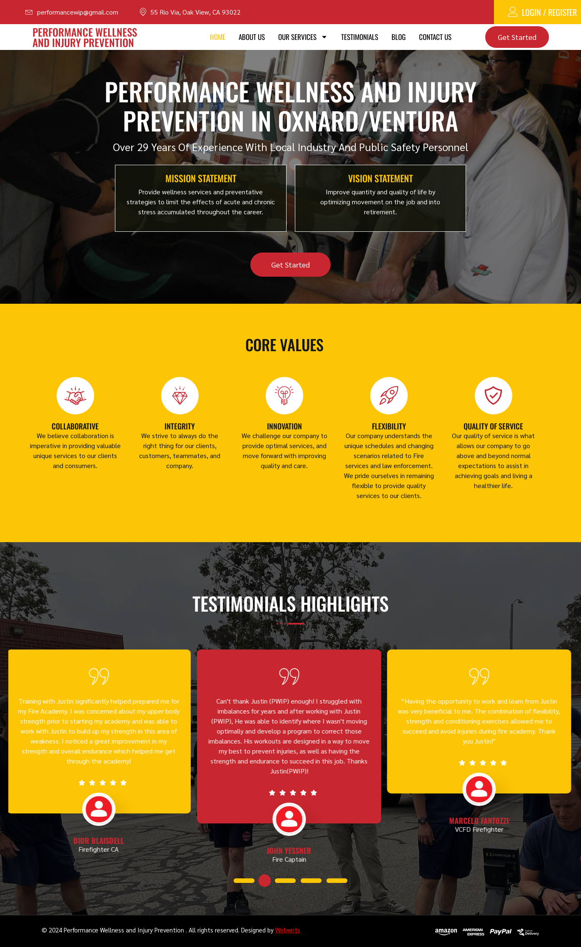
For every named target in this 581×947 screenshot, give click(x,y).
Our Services (303, 37)
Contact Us (435, 37)
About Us (252, 37)
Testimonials (359, 37)
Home (217, 37)
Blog (398, 37)
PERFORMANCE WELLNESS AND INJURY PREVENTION (84, 37)
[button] (239, 881)
